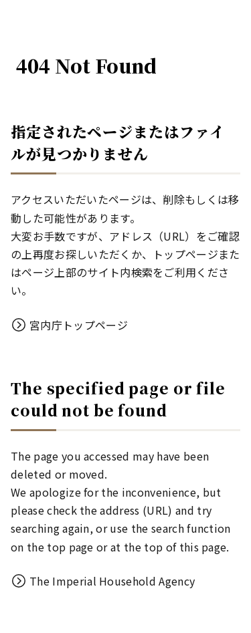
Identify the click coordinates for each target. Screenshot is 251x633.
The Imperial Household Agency (112, 581)
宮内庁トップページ (78, 325)
